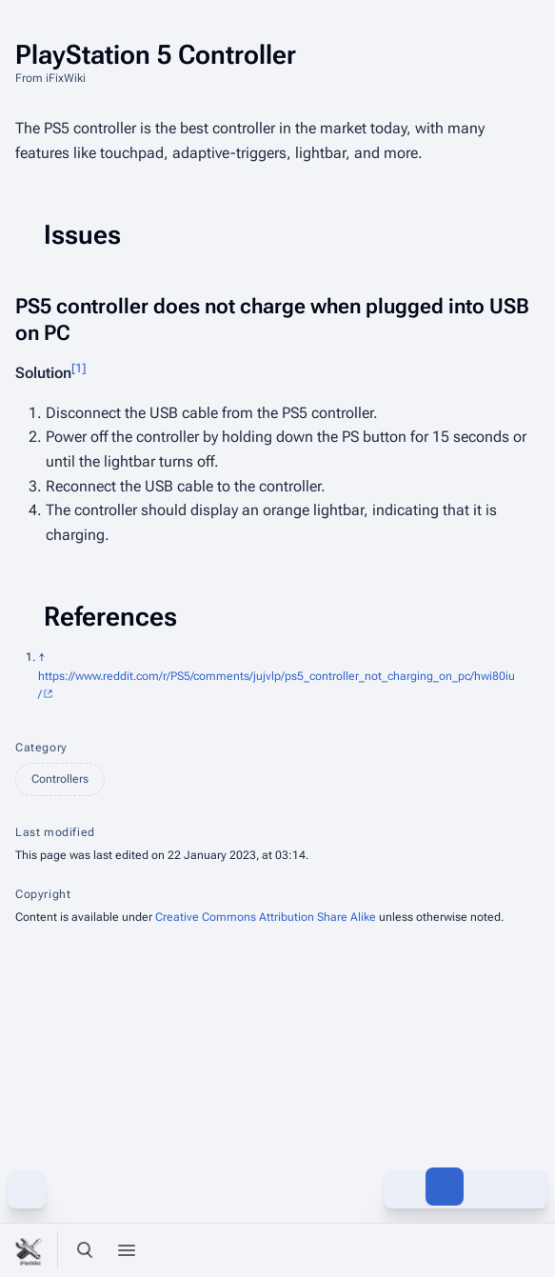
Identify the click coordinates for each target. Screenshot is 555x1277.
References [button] (110, 616)
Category (41, 747)
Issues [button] (82, 234)
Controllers (60, 779)
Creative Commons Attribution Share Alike (265, 917)
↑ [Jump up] (42, 657)
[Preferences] (486, 1250)
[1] (78, 368)
